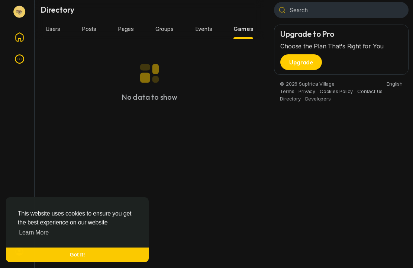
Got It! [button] (77, 255)
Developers (318, 99)
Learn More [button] (34, 232)
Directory (290, 99)
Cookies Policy (336, 91)
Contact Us (370, 91)
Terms (287, 91)
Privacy (307, 91)
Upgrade (301, 62)
